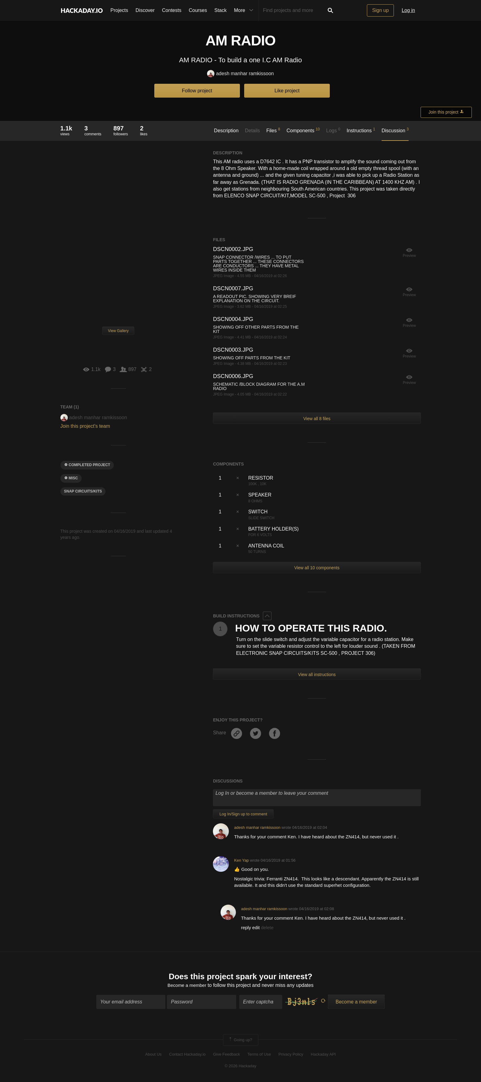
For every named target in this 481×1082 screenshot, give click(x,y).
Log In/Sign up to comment (243, 814)
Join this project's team (85, 426)
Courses (198, 10)
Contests (171, 10)
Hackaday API (323, 1055)
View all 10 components (317, 567)
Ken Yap (241, 860)
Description (226, 130)
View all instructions (317, 674)
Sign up (380, 10)
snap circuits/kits (83, 491)
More (245, 10)
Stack (220, 10)
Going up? (240, 1040)
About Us (153, 1055)
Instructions (361, 130)
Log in (408, 10)
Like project (287, 90)
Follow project (197, 90)
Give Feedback (226, 1055)
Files (273, 130)
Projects (119, 10)
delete (267, 927)
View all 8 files (316, 418)
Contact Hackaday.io (187, 1055)
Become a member (187, 986)
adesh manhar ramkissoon (240, 73)
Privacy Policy (291, 1055)
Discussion (395, 130)
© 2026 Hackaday (240, 1067)
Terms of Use (259, 1055)
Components (303, 130)
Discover (145, 10)
